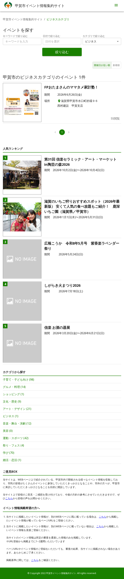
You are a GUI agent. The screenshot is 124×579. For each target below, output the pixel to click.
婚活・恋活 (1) (12, 460)
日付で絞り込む (51, 36)
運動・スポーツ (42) (15, 438)
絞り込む (62, 51)
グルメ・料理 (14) (14, 387)
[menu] (116, 6)
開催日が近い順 (102, 65)
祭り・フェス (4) (13, 445)
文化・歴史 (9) (12, 401)
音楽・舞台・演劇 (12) (17, 423)
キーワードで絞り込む (15, 36)
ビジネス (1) (10, 416)
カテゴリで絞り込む (94, 36)
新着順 (116, 65)
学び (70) (8, 453)
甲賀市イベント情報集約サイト (23, 19)
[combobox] (62, 41)
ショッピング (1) (13, 394)
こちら (9, 498)
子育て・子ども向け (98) (18, 379)
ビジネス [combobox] (90, 41)
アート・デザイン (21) (17, 409)
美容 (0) (8, 431)
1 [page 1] (62, 132)
